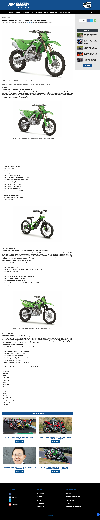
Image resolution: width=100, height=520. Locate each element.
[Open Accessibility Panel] (98, 514)
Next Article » (16, 408)
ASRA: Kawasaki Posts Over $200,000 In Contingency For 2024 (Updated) (55, 468)
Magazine (26, 12)
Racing (18, 12)
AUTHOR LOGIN (49, 515)
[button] (91, 12)
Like (33, 493)
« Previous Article (6, 408)
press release (29, 22)
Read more (19, 441)
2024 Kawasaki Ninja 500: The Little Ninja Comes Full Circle (55, 438)
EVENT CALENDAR (37, 12)
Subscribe (32, 504)
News (11, 12)
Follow (32, 497)
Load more (87, 65)
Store (46, 12)
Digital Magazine (65, 12)
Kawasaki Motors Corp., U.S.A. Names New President (20, 468)
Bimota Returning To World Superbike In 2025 (19, 438)
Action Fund (54, 12)
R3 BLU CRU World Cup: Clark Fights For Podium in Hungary (91, 42)
